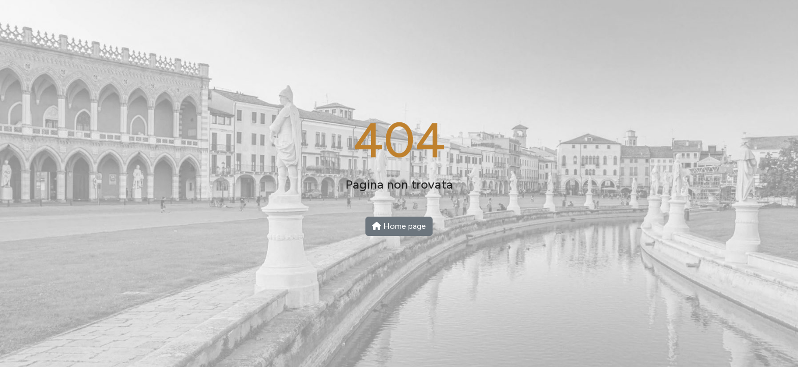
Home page (399, 226)
